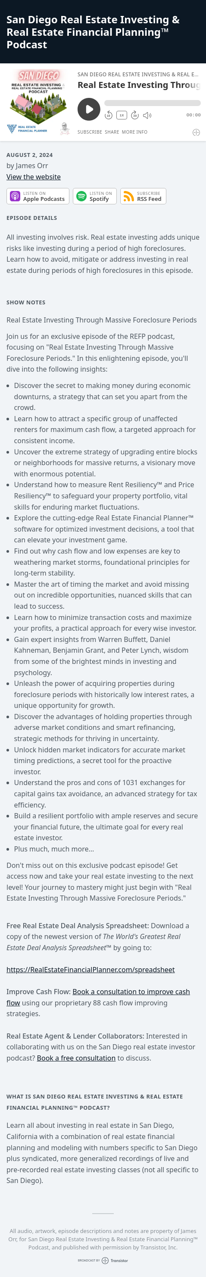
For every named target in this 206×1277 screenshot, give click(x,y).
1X (122, 115)
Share (112, 132)
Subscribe (90, 132)
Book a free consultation (76, 1058)
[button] (152, 103)
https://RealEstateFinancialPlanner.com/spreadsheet (90, 969)
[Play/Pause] (38, 102)
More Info (135, 132)
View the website (33, 177)
